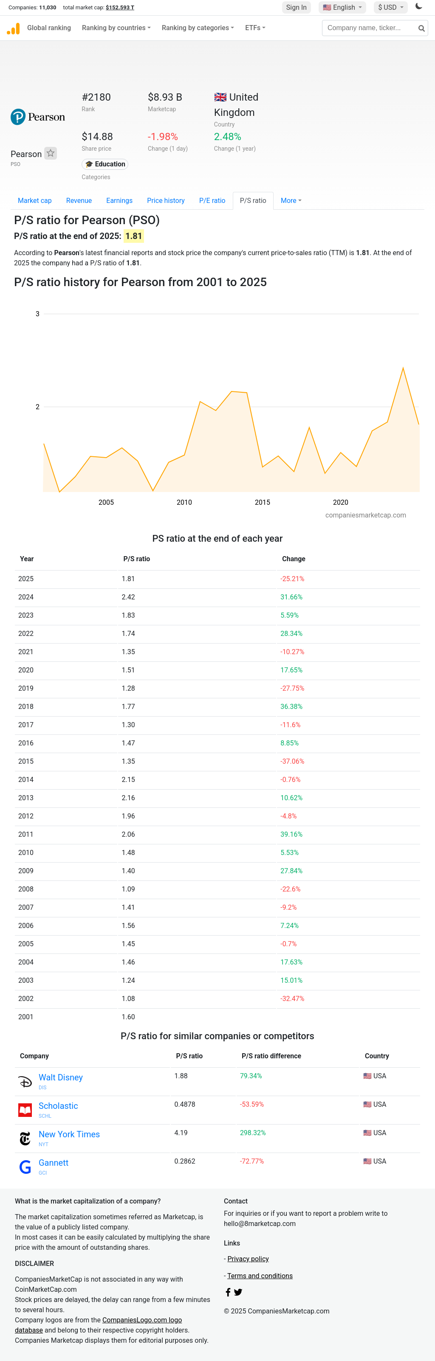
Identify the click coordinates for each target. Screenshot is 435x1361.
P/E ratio (212, 201)
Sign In (296, 7)
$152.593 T (120, 7)
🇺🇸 (340, 7)
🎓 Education (105, 164)
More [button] (289, 201)
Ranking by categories (195, 28)
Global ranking (49, 28)
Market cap (35, 201)
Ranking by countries (114, 28)
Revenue (79, 201)
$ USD (388, 7)
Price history (166, 201)
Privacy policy (248, 1259)
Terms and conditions (260, 1276)
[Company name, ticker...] (375, 28)
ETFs (252, 28)
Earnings (119, 201)
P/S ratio (253, 201)
